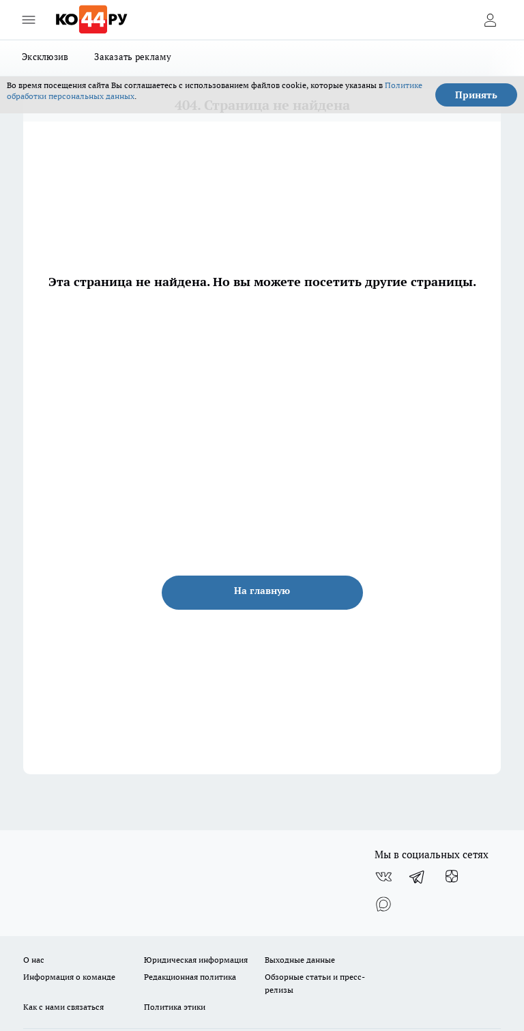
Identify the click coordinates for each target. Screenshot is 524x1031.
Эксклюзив (45, 57)
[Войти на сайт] (490, 19)
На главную (262, 590)
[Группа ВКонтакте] (383, 876)
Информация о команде (69, 977)
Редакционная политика (190, 977)
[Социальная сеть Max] (383, 904)
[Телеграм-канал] (418, 876)
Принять (476, 95)
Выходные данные (300, 960)
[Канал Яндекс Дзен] (452, 876)
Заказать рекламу (132, 57)
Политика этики (174, 1007)
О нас (33, 960)
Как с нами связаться (63, 1007)
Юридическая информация (196, 960)
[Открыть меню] (28, 19)
